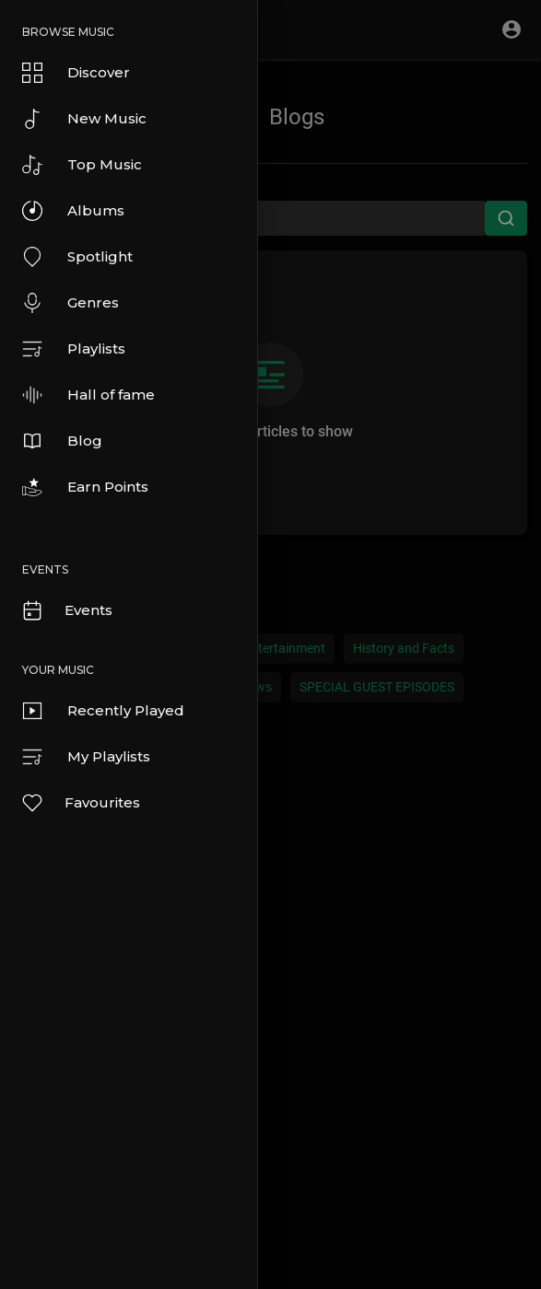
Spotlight (77, 257)
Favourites (80, 803)
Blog (62, 441)
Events (66, 610)
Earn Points (85, 487)
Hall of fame (88, 395)
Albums (73, 211)
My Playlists (86, 757)
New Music (84, 119)
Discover (76, 73)
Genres (70, 303)
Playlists (73, 349)
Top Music (82, 165)
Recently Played (103, 711)
